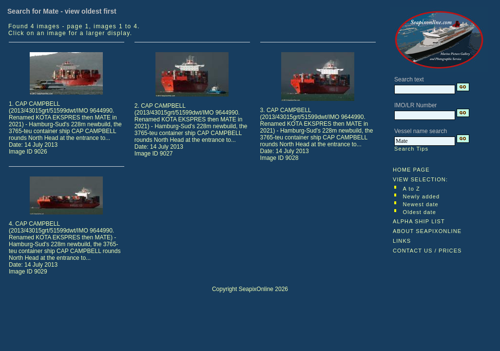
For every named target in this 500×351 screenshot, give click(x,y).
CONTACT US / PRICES (427, 251)
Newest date (421, 204)
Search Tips (411, 149)
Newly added (421, 196)
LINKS (402, 241)
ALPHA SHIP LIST (419, 221)
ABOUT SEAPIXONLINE (427, 231)
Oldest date (419, 212)
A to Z (411, 189)
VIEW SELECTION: (420, 179)
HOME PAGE (411, 170)
